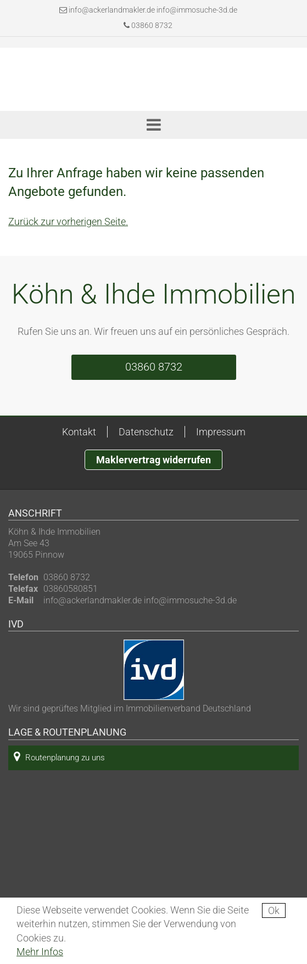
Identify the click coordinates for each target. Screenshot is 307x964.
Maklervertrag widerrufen (153, 460)
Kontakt (79, 432)
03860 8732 (148, 25)
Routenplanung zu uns (59, 757)
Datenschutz (146, 432)
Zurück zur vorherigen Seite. (68, 221)
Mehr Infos (39, 951)
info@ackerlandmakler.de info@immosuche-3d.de (153, 9)
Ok (274, 910)
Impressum (220, 432)
